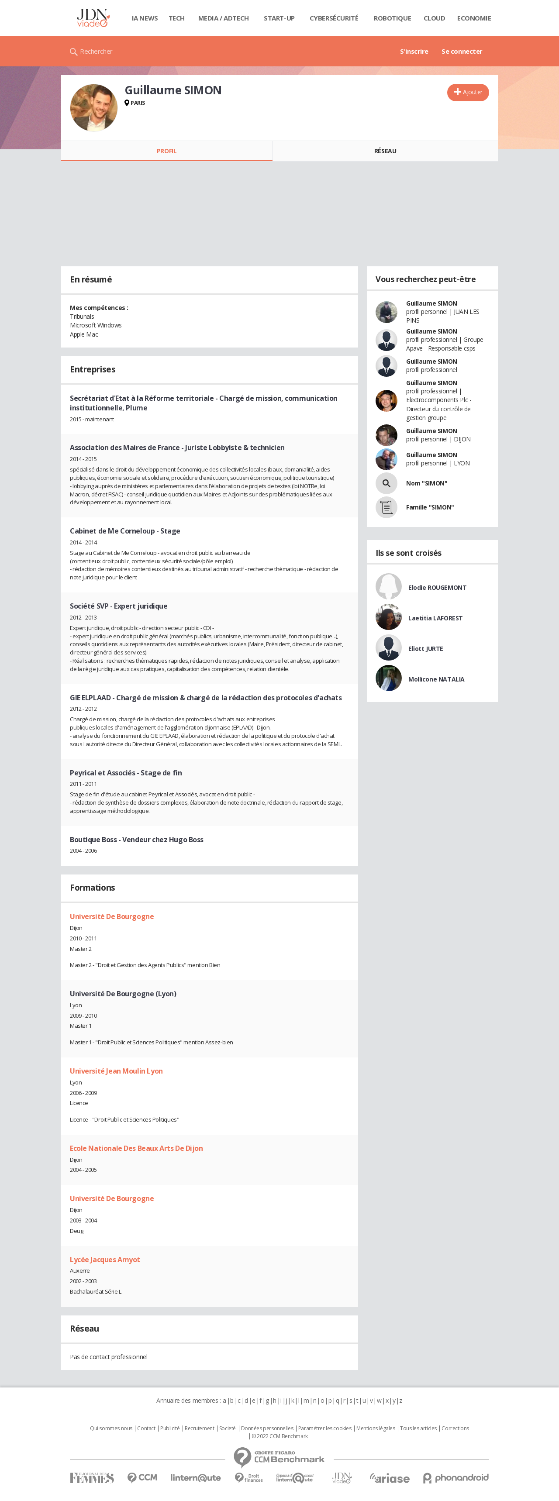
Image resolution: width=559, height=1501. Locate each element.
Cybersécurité (334, 18)
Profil (166, 151)
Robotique (392, 18)
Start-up (279, 18)
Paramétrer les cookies (325, 1428)
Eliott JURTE (425, 648)
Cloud (434, 18)
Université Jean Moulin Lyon (116, 1071)
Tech (177, 18)
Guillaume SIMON (431, 303)
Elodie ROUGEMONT (437, 587)
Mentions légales (375, 1428)
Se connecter (462, 51)
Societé (227, 1428)
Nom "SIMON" (426, 483)
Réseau (385, 151)
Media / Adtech (223, 18)
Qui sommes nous (111, 1428)
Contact (146, 1428)
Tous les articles (418, 1428)
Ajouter (473, 92)
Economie (474, 18)
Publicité (169, 1428)
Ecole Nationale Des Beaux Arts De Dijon (136, 1148)
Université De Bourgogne (112, 916)
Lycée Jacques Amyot (105, 1259)
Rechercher (96, 51)
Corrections (455, 1428)
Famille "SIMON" (430, 507)
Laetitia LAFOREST (435, 618)
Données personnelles (267, 1428)
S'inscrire (414, 51)
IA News (145, 18)
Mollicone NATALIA (436, 679)
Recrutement (199, 1428)
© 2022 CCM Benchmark (280, 1436)
